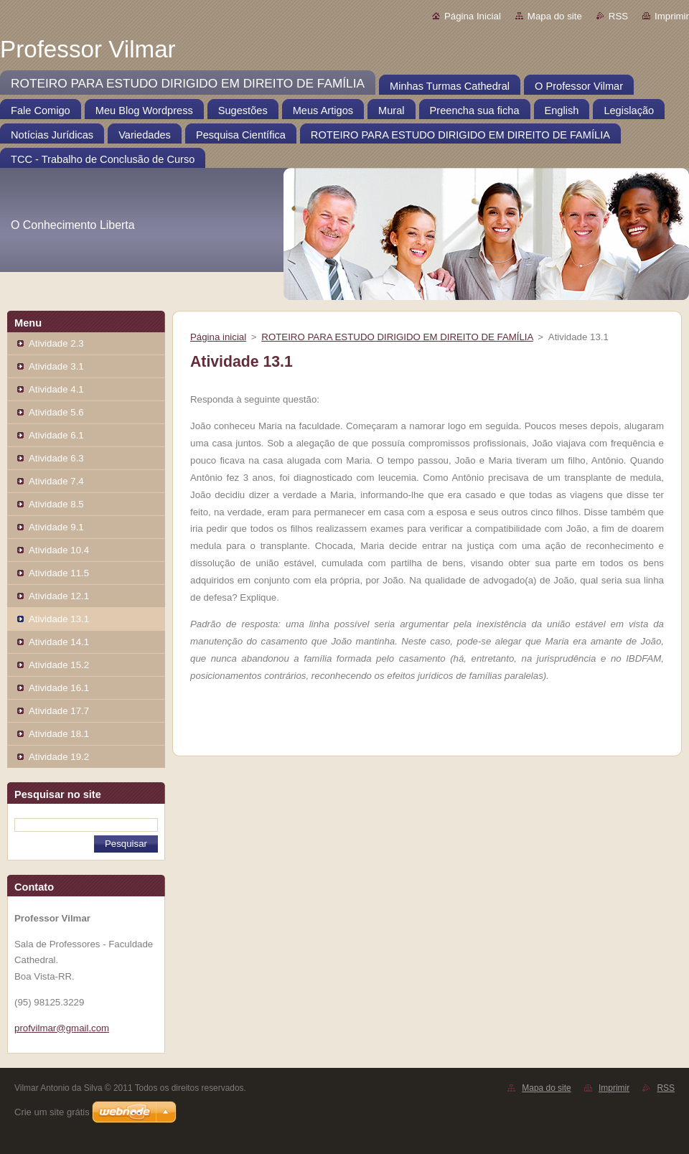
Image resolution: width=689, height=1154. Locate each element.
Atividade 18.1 (59, 733)
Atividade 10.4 (59, 550)
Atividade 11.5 (59, 573)
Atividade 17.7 (59, 710)
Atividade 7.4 (56, 481)
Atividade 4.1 (56, 389)
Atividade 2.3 (56, 343)
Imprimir (672, 16)
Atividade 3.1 (56, 366)
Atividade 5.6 (56, 412)
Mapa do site (555, 16)
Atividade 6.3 (56, 458)
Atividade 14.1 (59, 642)
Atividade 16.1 (59, 687)
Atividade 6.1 (56, 435)
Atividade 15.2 (59, 665)
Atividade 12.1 (59, 596)
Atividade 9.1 (56, 527)
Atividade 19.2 (59, 756)
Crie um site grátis (52, 1112)
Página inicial (218, 337)
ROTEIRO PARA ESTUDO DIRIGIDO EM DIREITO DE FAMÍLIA (397, 337)
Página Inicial (472, 16)
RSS (618, 16)
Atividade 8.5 (56, 504)
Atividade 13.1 (59, 619)
